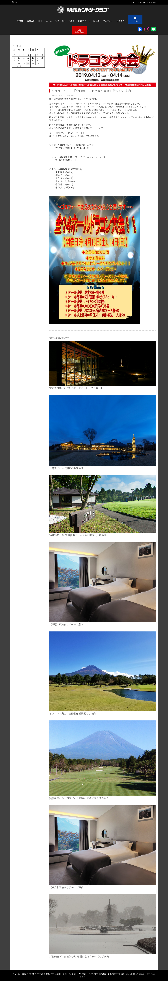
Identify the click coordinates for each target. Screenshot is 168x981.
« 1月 (19, 66)
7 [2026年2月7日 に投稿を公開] (37, 55)
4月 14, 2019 (57, 95)
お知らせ (70, 95)
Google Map (131, 974)
